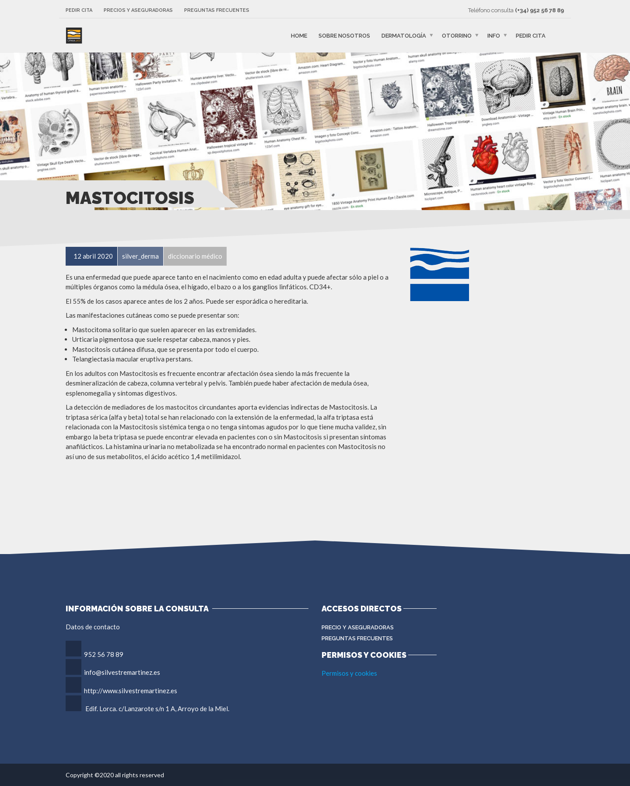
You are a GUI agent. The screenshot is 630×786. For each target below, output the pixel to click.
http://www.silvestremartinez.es (130, 691)
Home (299, 35)
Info (493, 35)
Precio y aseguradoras (358, 627)
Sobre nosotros (344, 35)
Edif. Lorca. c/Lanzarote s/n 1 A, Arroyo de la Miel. (157, 708)
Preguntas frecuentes (216, 10)
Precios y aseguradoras (138, 10)
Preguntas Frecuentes (357, 638)
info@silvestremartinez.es (122, 672)
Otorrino (457, 35)
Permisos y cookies (349, 673)
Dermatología (404, 35)
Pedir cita (79, 10)
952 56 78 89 (103, 654)
